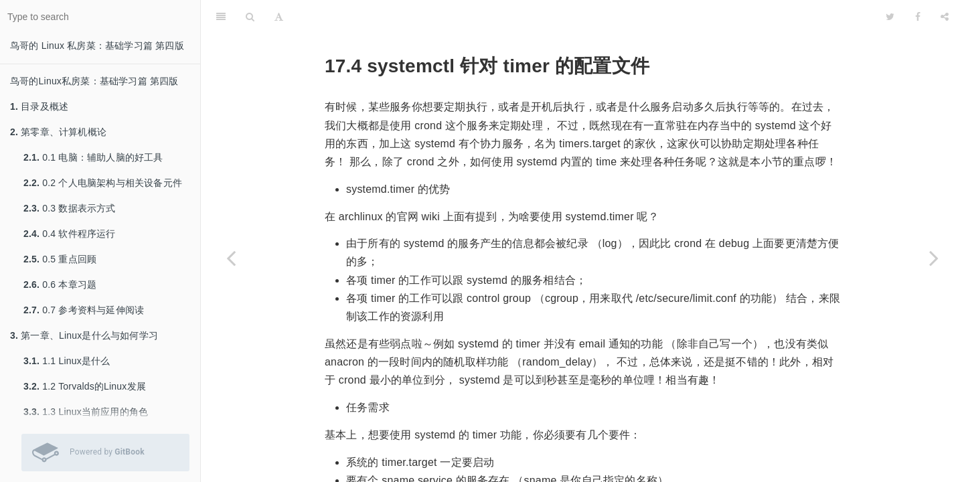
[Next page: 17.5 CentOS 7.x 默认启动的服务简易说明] (934, 257)
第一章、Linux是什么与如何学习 (84, 335)
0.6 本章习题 (59, 284)
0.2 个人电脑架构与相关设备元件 (102, 182)
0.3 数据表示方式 (69, 208)
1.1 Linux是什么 (66, 360)
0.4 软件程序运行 (69, 233)
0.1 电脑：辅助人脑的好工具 (93, 157)
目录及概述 (39, 106)
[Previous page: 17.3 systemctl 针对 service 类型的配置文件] (231, 257)
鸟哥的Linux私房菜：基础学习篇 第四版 (94, 81)
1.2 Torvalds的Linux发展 (84, 386)
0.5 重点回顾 (59, 259)
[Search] (250, 16)
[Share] (945, 16)
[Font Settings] (278, 16)
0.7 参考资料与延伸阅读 (83, 310)
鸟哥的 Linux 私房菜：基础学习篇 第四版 (97, 45)
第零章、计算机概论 (58, 132)
